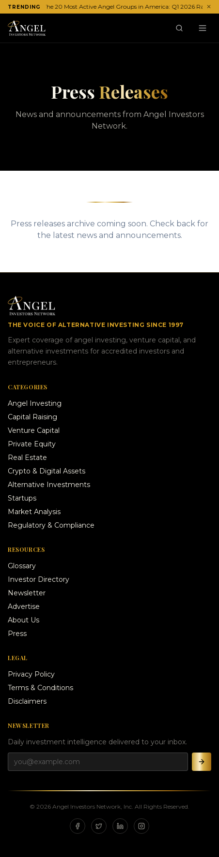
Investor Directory (38, 579)
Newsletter (27, 593)
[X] (99, 826)
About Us (23, 620)
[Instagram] (141, 826)
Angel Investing (35, 403)
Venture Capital (34, 430)
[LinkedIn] (120, 826)
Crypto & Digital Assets (46, 471)
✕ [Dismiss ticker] (208, 6)
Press (17, 633)
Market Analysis (34, 511)
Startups (22, 498)
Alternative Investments (49, 484)
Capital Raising (32, 417)
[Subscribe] (201, 762)
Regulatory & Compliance (51, 525)
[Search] (179, 28)
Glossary (22, 565)
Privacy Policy (31, 674)
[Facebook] (77, 826)
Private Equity (32, 444)
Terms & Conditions (40, 687)
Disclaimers (27, 701)
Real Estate (27, 457)
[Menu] (202, 28)
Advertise (24, 606)
